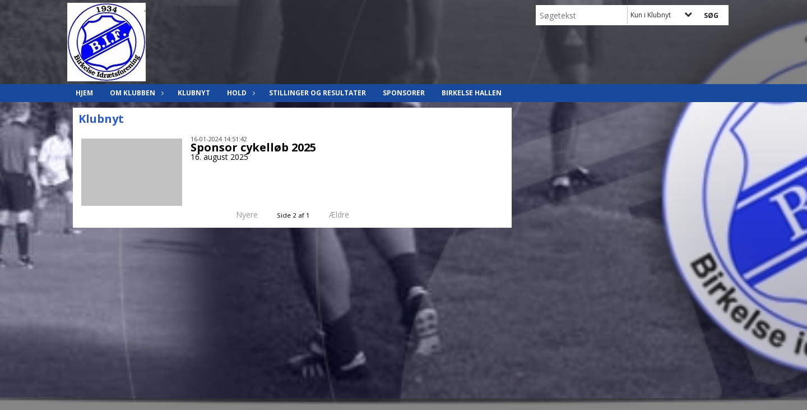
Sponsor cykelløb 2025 (253, 147)
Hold (239, 93)
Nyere (240, 214)
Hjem (84, 93)
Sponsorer (404, 93)
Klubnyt (194, 93)
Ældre (347, 214)
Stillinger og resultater (317, 93)
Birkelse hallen (472, 93)
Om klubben (135, 93)
